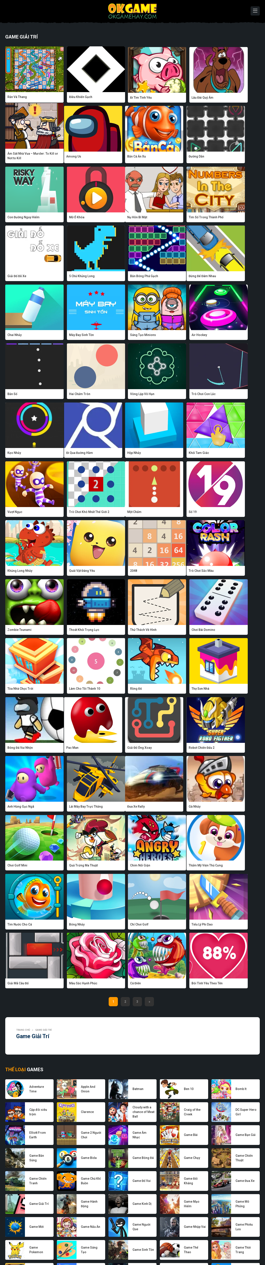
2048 (217, 454)
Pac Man (13, 630)
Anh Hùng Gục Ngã (175, 630)
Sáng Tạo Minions (175, 278)
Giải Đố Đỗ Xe (120, 219)
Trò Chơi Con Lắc (174, 336)
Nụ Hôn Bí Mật (17, 219)
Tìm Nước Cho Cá (71, 748)
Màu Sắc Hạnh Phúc (73, 807)
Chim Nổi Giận (224, 689)
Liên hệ (197, 1248)
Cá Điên (116, 807)
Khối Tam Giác (121, 395)
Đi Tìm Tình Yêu (121, 97)
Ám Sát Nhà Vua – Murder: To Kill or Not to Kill (234, 99)
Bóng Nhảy (118, 748)
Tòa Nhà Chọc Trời (20, 572)
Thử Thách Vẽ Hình (175, 513)
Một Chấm (14, 454)
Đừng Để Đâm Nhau (21, 278)
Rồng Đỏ (116, 572)
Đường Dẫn (118, 160)
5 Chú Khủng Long (175, 219)
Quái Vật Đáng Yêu (175, 454)
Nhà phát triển (94, 1248)
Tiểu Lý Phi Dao (224, 748)
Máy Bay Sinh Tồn (123, 278)
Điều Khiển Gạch (70, 97)
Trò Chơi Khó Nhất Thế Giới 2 (234, 395)
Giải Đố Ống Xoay (71, 630)
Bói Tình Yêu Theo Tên (177, 807)
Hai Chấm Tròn (69, 336)
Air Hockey (221, 278)
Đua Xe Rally (16, 689)
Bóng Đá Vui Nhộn (226, 572)
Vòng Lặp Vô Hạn (123, 336)
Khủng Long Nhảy (123, 454)
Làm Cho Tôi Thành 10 (74, 572)
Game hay (116, 1248)
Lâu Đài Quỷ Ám (173, 97)
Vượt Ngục (169, 395)
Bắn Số (12, 336)
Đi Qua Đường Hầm (20, 395)
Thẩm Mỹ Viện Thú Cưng (24, 748)
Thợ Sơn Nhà (171, 572)
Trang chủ (23, 853)
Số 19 (63, 454)
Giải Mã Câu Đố (18, 807)
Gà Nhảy (65, 689)
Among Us (14, 160)
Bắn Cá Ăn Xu (68, 160)
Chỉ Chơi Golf (171, 748)
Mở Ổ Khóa (221, 160)
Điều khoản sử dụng (174, 1248)
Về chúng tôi (71, 1248)
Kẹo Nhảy (220, 336)
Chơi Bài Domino (225, 513)
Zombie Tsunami (71, 513)
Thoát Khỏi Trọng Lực (126, 513)
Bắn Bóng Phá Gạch (228, 219)
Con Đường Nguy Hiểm (178, 160)
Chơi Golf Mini (121, 689)
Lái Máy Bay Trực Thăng (230, 630)
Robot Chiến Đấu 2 (123, 630)
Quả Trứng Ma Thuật (176, 689)
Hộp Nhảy (66, 395)
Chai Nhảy (66, 278)
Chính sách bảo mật (141, 1248)
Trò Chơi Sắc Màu (19, 513)
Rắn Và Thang (17, 97)
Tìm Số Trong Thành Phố (76, 219)
